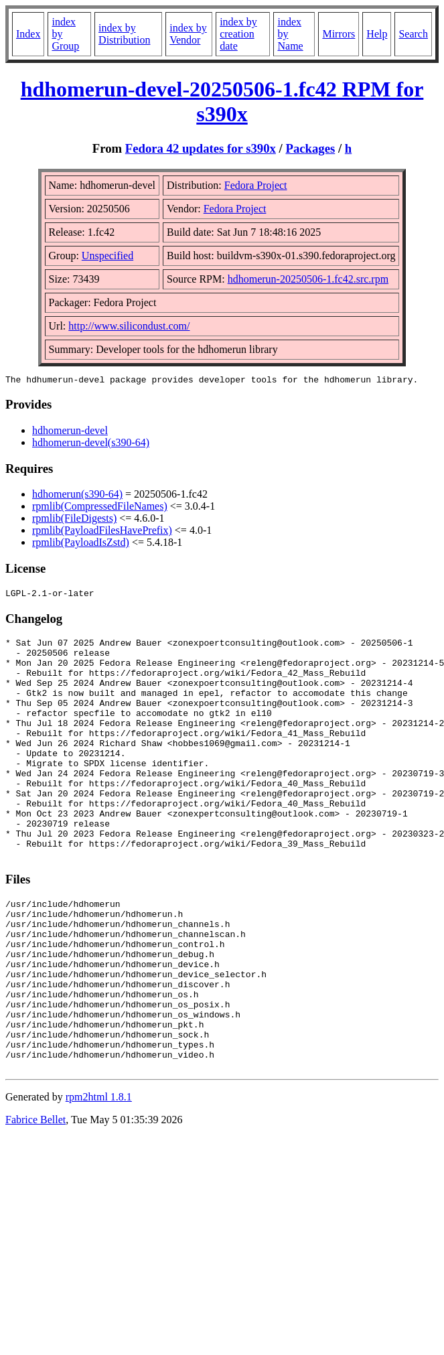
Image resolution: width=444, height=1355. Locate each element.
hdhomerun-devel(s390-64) (90, 444)
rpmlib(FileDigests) (74, 520)
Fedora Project (255, 185)
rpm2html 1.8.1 (99, 1179)
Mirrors (338, 34)
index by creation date (238, 34)
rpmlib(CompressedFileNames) (99, 508)
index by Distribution (124, 34)
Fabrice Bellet (35, 1202)
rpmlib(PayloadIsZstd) (80, 544)
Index (28, 34)
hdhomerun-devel (70, 432)
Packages (310, 148)
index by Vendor (188, 34)
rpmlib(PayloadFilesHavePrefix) (102, 532)
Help (376, 34)
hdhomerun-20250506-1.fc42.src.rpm (308, 279)
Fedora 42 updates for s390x (200, 148)
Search (413, 34)
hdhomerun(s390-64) (77, 496)
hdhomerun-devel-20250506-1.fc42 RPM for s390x (222, 101)
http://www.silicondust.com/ (129, 326)
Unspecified (107, 255)
